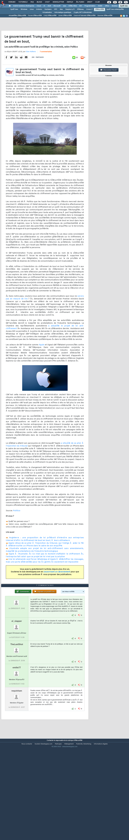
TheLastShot (16, 683)
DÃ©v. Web (73, 6)
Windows (24, 9)
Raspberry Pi (69, 9)
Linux (32, 9)
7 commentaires (46, 65)
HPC (55, 9)
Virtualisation (47, 12)
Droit (89, 2)
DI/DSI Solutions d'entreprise (23, 6)
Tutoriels (23, 2)
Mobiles (114, 6)
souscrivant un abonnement (57, 585)
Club (97, 2)
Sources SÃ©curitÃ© (104, 15)
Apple (42, 358)
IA (44, 6)
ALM (49, 6)
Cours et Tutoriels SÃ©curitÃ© (84, 15)
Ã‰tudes (80, 2)
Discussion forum (108, 70)
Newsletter (58, 2)
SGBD (100, 6)
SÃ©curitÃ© (99, 9)
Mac (61, 9)
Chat (47, 2)
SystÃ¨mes (124, 6)
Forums (12, 2)
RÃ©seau (80, 9)
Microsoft (56, 6)
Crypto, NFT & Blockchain (83, 12)
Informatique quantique (62, 12)
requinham (16, 730)
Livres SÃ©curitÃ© (65, 15)
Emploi (70, 2)
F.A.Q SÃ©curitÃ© (50, 15)
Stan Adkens (31, 65)
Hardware (48, 9)
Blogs (39, 2)
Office (107, 6)
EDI (80, 6)
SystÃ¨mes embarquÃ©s (115, 9)
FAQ (32, 2)
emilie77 (17, 707)
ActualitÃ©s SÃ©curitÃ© (17, 15)
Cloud (39, 6)
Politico (16, 524)
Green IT (89, 9)
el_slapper (17, 660)
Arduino (39, 9)
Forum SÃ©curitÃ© (35, 15)
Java (64, 6)
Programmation (89, 6)
